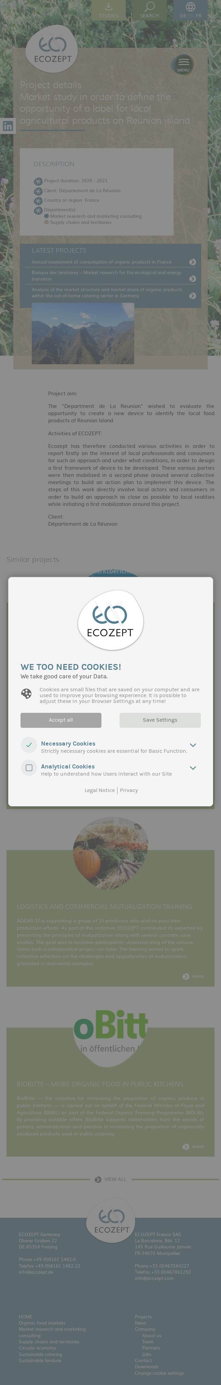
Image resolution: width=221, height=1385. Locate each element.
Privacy (129, 790)
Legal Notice (100, 790)
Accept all (61, 720)
